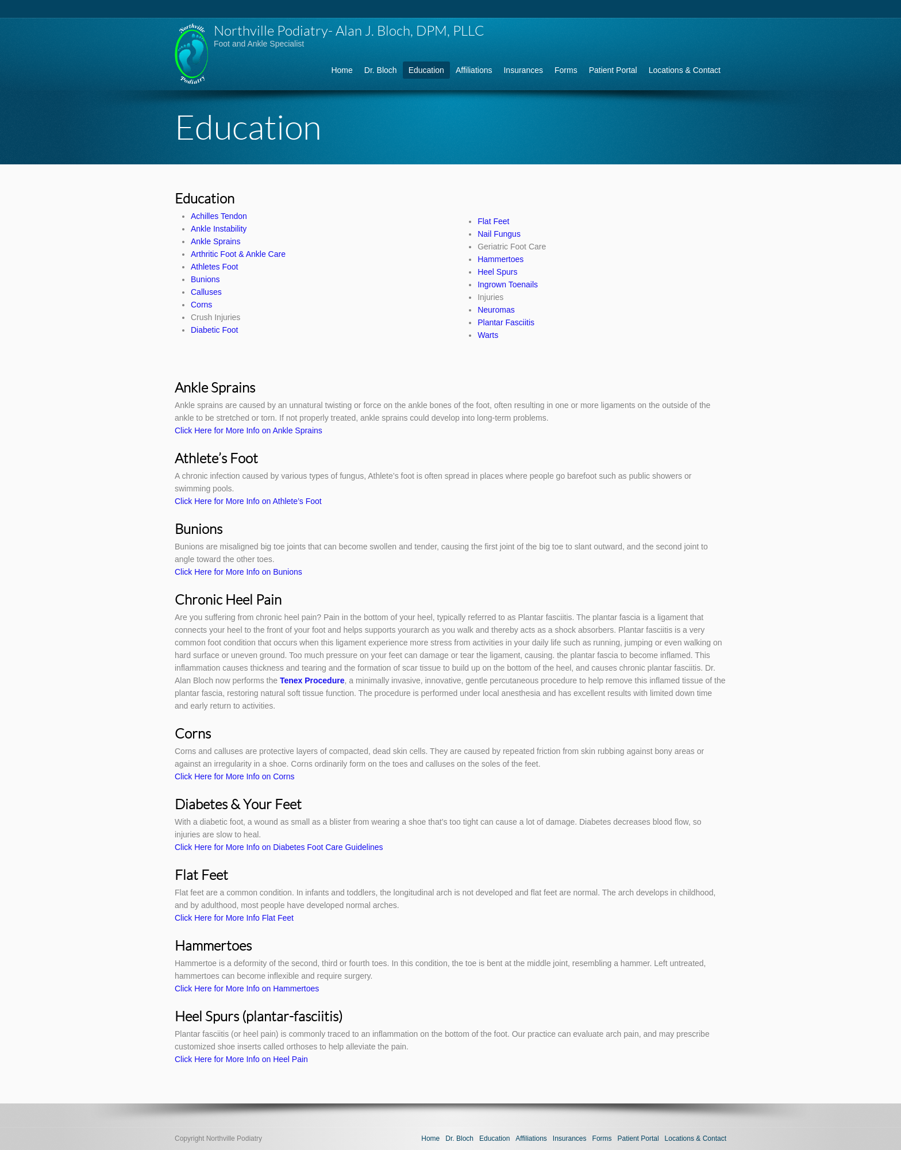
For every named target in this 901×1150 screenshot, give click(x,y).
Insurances (522, 70)
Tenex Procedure (312, 680)
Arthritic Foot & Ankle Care (238, 254)
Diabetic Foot (214, 329)
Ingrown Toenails (508, 284)
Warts (488, 335)
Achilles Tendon (219, 216)
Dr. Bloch (380, 70)
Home (341, 70)
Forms (566, 70)
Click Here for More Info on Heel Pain (241, 1059)
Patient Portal (613, 70)
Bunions (205, 279)
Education (426, 70)
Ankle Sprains (215, 241)
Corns (201, 304)
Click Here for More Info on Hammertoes (247, 988)
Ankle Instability (219, 228)
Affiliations (474, 70)
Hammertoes (500, 259)
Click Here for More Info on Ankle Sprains (248, 430)
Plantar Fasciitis (506, 322)
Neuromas (496, 309)
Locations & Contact (685, 70)
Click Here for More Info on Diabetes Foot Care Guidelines (279, 847)
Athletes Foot (214, 266)
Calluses (206, 292)
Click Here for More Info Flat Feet (234, 917)
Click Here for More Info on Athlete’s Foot (248, 501)
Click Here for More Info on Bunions (238, 571)
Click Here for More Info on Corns (235, 776)
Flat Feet (493, 221)
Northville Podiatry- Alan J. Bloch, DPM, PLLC (349, 30)
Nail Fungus (499, 234)
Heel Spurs (497, 271)
